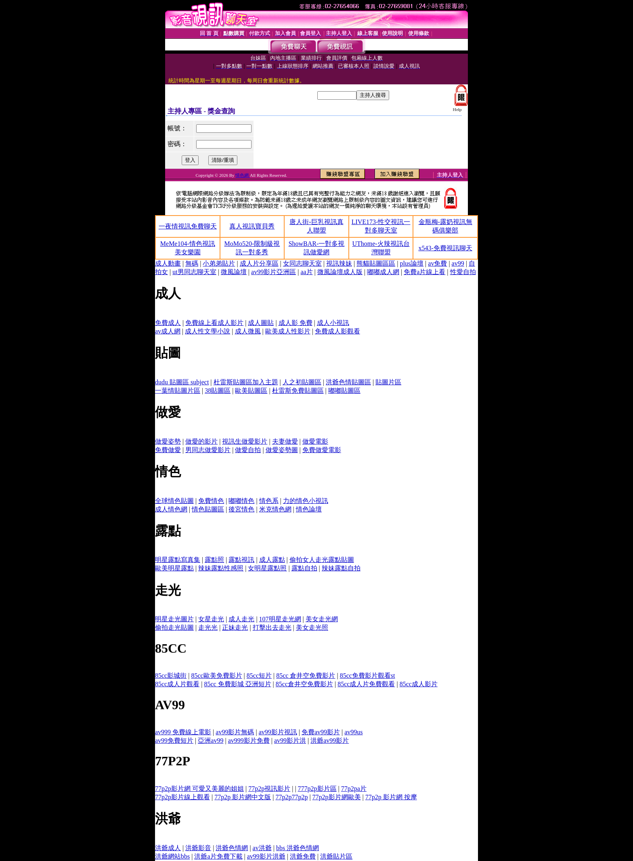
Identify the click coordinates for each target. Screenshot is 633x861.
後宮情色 (241, 509)
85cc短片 (259, 675)
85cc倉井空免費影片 (304, 684)
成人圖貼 (261, 322)
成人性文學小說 (207, 331)
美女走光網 (322, 619)
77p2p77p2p (291, 797)
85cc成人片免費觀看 (366, 684)
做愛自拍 (248, 449)
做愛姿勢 (168, 441)
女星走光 (211, 619)
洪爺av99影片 (329, 740)
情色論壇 (309, 509)
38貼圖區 (218, 390)
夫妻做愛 (285, 441)
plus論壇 (411, 263)
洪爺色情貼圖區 (348, 382)
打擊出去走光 (272, 627)
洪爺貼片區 (336, 856)
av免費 (437, 263)
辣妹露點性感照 (220, 568)
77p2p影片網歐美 (336, 797)
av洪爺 (262, 847)
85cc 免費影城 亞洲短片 (237, 684)
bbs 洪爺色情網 (297, 847)
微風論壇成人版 (340, 271)
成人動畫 (168, 263)
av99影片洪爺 (266, 856)
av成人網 (167, 331)
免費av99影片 (321, 732)
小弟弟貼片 (219, 263)
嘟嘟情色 (241, 500)
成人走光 (241, 619)
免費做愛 (168, 449)
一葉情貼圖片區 (177, 390)
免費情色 (211, 500)
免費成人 (168, 322)
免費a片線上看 (424, 271)
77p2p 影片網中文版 (242, 797)
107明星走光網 (280, 619)
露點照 (214, 559)
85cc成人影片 (419, 684)
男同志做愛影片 (208, 449)
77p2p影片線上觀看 (182, 797)
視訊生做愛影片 (244, 441)
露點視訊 (241, 559)
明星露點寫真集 (177, 559)
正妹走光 (235, 627)
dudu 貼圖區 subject (182, 382)
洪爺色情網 (232, 847)
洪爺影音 (198, 847)
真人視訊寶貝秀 (252, 226)
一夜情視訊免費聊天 (188, 226)
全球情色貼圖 (174, 500)
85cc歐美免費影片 (216, 675)
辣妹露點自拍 (341, 568)
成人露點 (272, 559)
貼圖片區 (388, 382)
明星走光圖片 (174, 619)
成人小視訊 (333, 322)
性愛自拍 (463, 271)
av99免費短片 (174, 740)
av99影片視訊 (278, 732)
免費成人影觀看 (337, 331)
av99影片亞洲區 (273, 271)
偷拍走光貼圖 (174, 627)
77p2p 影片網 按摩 (391, 797)
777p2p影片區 (317, 788)
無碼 (191, 263)
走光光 (208, 627)
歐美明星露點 (174, 568)
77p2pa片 (354, 788)
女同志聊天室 (302, 263)
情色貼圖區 (208, 509)
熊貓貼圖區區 (375, 263)
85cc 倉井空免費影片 (305, 675)
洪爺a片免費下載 (218, 856)
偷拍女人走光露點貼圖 (321, 559)
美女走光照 (312, 627)
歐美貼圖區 (251, 390)
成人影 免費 (295, 322)
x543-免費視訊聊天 (445, 248)
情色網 (242, 175)
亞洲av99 (210, 740)
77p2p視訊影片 (269, 788)
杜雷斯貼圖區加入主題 (246, 382)
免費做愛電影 (321, 449)
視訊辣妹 (339, 263)
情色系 (269, 500)
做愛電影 (315, 441)
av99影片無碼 (235, 732)
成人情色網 (171, 509)
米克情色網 (275, 509)
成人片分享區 (259, 263)
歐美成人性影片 (287, 331)
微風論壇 (234, 271)
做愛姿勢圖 (282, 449)
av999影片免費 (249, 740)
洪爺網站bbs (172, 856)
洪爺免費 (303, 856)
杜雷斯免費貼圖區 (298, 390)
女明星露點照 (267, 568)
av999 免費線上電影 (183, 732)
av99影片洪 (290, 740)
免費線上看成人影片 (214, 322)
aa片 (306, 271)
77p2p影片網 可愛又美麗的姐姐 (199, 788)
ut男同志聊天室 (194, 271)
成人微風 (248, 331)
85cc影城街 (171, 675)
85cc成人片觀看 (177, 684)
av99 (458, 263)
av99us (353, 732)
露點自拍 (304, 568)
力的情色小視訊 (305, 500)
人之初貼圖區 (302, 382)
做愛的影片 (201, 441)
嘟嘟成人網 (383, 271)
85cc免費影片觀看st (367, 675)
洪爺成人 (168, 847)
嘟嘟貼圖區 (344, 390)
